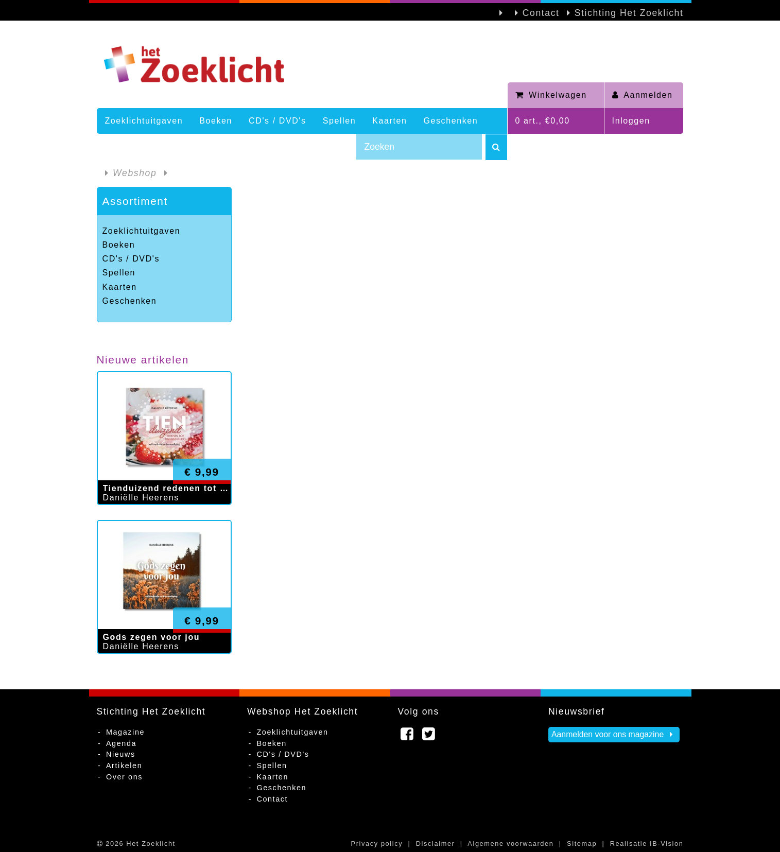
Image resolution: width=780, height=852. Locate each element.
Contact (541, 13)
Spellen (339, 120)
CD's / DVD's (277, 120)
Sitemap (582, 843)
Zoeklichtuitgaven (144, 120)
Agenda (121, 743)
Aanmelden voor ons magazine (614, 734)
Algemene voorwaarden (510, 843)
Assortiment (135, 201)
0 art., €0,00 (542, 120)
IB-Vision (666, 843)
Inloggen (631, 120)
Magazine (125, 732)
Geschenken (450, 120)
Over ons (124, 777)
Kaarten (389, 120)
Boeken (215, 120)
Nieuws (120, 754)
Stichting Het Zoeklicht (629, 13)
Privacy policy (377, 843)
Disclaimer (435, 843)
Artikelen (124, 765)
